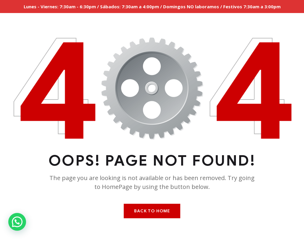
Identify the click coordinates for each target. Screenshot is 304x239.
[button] (17, 222)
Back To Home (152, 211)
